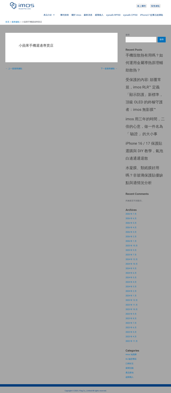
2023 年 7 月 (131, 322)
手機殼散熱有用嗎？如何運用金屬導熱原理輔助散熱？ (144, 63)
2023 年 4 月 (131, 335)
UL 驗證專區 (131, 358)
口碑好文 (130, 362)
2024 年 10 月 (132, 263)
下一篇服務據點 (109, 68)
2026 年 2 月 (131, 236)
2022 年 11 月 (132, 340)
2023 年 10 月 (132, 308)
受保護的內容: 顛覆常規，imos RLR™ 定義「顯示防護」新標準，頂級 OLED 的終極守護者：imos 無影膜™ (144, 95)
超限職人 (130, 376)
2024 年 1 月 (131, 295)
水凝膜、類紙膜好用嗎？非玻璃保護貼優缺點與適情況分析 (144, 175)
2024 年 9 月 (131, 268)
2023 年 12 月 (132, 299)
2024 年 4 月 (131, 281)
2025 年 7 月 (131, 254)
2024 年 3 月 (131, 286)
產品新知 (130, 371)
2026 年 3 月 (131, 232)
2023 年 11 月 (132, 304)
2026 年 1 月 (131, 241)
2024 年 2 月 (131, 290)
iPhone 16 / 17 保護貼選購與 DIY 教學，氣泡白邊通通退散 (144, 151)
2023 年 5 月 (131, 331)
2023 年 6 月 (131, 326)
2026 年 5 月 (131, 223)
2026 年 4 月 (131, 227)
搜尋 (128, 35)
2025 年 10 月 (132, 245)
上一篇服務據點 (14, 68)
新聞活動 (130, 367)
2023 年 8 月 (131, 317)
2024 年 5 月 (131, 277)
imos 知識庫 (131, 353)
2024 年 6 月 (131, 272)
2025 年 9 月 (131, 250)
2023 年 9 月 (131, 313)
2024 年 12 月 (132, 259)
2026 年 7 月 (131, 214)
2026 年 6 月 (131, 218)
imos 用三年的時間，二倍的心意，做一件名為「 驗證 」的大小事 (145, 126)
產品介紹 (49, 15)
